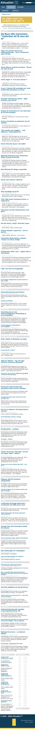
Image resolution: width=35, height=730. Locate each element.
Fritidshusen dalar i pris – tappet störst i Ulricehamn (16, 252)
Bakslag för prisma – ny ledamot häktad (13, 632)
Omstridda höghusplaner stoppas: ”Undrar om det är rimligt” (14, 239)
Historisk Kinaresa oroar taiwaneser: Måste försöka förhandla (14, 156)
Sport (4, 358)
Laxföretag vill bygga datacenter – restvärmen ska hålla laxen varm (13, 504)
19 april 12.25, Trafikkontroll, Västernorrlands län (6, 674)
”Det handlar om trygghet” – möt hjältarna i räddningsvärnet (13, 131)
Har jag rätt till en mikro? (8, 350)
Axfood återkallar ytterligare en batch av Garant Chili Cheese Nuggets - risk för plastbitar (14, 620)
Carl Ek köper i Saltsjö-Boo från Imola (11, 643)
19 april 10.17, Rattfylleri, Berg (5, 665)
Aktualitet (16, 716)
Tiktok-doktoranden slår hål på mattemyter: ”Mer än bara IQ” (13, 513)
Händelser (5, 654)
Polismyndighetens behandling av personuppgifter (10, 325)
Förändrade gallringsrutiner (11, 565)
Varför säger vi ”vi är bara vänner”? (14, 79)
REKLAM (19, 708)
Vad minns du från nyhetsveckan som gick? (15, 210)
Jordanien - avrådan (6, 439)
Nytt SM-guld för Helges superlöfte (14, 169)
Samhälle (15, 10)
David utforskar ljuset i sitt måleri (13, 144)
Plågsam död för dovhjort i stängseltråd (11, 480)
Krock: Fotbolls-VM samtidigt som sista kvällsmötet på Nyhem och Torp (15, 89)
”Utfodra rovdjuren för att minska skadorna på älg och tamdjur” (14, 490)
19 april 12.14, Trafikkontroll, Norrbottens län (5, 683)
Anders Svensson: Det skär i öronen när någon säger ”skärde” (14, 452)
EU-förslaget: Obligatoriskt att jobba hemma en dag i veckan (14, 280)
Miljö (4, 476)
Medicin (4, 407)
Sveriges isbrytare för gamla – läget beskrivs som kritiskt (14, 99)
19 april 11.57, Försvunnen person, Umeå (6, 692)
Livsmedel (5, 606)
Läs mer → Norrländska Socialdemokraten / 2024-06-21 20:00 (17, 28)
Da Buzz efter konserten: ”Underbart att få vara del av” (15, 36)
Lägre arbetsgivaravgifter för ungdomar (12, 556)
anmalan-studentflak (7, 300)
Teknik (4, 500)
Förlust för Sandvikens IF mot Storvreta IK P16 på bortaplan (15, 111)
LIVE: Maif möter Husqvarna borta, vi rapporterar (14, 200)
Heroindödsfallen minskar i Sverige (11, 416)
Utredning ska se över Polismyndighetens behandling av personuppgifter (13, 313)
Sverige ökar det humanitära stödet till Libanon (14, 527)
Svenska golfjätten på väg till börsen (14, 587)
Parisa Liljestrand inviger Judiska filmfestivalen (14, 538)
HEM (3, 7)
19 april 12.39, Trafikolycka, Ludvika (7, 657)
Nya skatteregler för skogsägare (13, 551)
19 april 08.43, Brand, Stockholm (6, 701)
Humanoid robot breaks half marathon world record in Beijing (13, 387)
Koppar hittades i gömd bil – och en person (14, 231)
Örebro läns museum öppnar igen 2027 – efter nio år (14, 465)
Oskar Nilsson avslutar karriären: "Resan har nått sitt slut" (16, 68)
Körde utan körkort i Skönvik (11, 180)
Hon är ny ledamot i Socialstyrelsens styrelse (14, 410)
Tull (3, 562)
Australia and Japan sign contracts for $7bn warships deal (13, 397)
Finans (4, 523)
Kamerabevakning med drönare (12, 292)
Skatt (4, 548)
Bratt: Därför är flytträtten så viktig (14, 339)
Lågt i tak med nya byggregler (12, 268)
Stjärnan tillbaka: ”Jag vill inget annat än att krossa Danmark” (12, 361)
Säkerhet (5, 10)
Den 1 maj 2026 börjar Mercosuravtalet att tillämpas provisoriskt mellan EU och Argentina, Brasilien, (14, 573)
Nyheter (11, 7)
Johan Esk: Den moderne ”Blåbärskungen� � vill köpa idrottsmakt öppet (14, 374)
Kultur (4, 449)
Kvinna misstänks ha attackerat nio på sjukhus (15, 122)
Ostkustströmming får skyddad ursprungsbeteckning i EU (12, 610)
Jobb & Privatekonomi (9, 336)
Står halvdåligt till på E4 (10, 192)
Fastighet (5, 629)
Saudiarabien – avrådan (10, 429)
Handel (4, 584)
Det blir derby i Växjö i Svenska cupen (15, 223)
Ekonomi (20, 7)
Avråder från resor (9, 426)
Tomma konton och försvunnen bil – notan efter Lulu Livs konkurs (14, 596)
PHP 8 (27, 722)
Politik (4, 384)
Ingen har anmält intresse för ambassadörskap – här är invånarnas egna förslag (15, 52)
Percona (31, 722)
